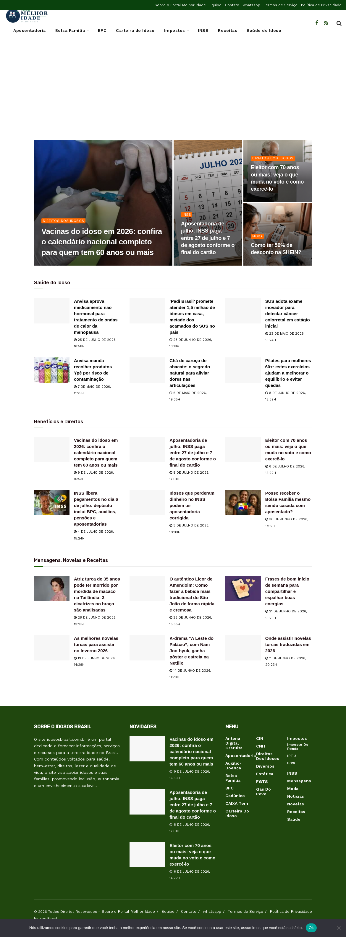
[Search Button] (339, 23)
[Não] (339, 928)
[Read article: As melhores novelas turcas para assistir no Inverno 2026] (51, 647)
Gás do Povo (263, 791)
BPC (102, 30)
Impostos (174, 30)
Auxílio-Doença (233, 765)
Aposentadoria (29, 30)
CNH (260, 746)
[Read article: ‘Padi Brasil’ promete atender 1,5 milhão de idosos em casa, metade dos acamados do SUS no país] (147, 310)
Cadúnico (235, 795)
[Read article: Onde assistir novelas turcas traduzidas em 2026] (243, 647)
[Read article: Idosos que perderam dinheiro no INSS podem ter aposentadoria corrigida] (147, 502)
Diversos (265, 766)
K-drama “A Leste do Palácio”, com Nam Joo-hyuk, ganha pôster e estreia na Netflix (191, 650)
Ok (311, 927)
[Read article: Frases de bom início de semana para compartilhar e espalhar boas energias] (243, 588)
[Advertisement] (173, 92)
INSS (203, 30)
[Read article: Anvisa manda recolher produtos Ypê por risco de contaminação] (51, 370)
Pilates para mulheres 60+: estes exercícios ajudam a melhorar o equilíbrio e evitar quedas (288, 373)
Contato (232, 5)
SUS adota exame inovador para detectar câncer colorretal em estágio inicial (287, 313)
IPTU (291, 756)
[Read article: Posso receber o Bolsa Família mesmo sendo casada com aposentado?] (243, 502)
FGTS (262, 781)
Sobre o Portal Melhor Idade (180, 5)
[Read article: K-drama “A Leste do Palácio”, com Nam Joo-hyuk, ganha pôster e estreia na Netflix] (147, 647)
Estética (264, 773)
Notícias (295, 796)
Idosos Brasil (45, 918)
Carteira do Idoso (135, 30)
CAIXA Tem (236, 803)
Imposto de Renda (297, 747)
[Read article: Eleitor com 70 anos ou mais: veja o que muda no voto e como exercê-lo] (243, 449)
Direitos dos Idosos (63, 221)
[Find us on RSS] (326, 23)
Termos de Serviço (281, 5)
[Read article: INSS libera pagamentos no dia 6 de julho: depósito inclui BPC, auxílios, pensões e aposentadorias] (51, 502)
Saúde (293, 819)
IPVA (291, 763)
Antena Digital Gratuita (233, 743)
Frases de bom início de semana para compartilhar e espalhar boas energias (287, 591)
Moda (257, 236)
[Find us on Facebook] (316, 23)
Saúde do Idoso (264, 30)
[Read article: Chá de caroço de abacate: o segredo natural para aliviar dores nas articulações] (147, 370)
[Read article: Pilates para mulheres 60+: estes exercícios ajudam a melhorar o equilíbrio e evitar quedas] (243, 370)
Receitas (227, 30)
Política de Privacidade (321, 5)
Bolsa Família (70, 30)
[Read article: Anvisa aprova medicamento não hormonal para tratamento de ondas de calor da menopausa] (51, 310)
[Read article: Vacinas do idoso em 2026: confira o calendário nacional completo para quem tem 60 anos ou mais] (51, 449)
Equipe (215, 5)
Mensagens (299, 781)
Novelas (295, 804)
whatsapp (251, 5)
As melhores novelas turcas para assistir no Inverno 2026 (96, 644)
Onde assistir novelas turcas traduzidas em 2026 (288, 644)
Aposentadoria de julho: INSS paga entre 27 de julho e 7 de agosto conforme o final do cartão (192, 452)
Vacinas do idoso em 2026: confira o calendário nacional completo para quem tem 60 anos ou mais (96, 452)
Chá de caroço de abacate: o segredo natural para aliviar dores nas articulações (189, 373)
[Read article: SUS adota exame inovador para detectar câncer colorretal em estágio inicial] (243, 310)
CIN (259, 738)
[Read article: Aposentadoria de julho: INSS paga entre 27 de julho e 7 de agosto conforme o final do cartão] (147, 449)
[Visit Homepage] (26, 16)
